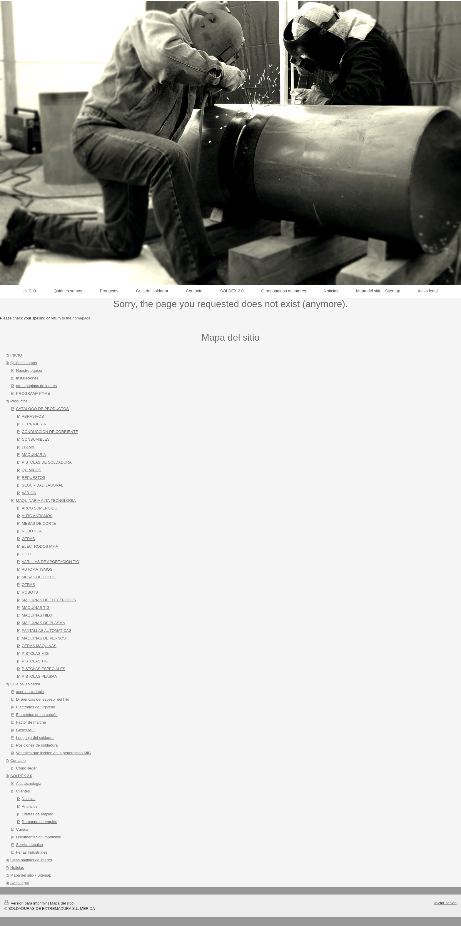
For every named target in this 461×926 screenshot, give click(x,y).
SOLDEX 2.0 (21, 776)
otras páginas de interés (36, 386)
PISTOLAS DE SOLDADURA (47, 462)
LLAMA (28, 447)
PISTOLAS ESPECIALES (43, 669)
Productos (19, 401)
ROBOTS (30, 592)
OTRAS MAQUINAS (39, 646)
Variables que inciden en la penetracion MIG (53, 753)
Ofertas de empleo (37, 814)
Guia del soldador (25, 684)
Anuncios (29, 806)
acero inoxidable (30, 691)
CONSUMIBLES (36, 439)
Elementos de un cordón (37, 714)
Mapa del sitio (62, 903)
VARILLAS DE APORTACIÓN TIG (50, 561)
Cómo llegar (26, 768)
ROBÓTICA (32, 531)
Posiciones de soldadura (37, 745)
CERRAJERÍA (34, 424)
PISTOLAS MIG (35, 653)
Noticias (28, 799)
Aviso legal (19, 883)
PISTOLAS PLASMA (39, 676)
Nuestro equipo (29, 370)
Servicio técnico (29, 844)
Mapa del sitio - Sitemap (30, 875)
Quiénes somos (23, 363)
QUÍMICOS (31, 470)
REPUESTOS (33, 477)
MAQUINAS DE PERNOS (44, 638)
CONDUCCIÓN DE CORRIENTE (50, 431)
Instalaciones (27, 378)
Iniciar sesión (445, 903)
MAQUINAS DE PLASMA (43, 623)
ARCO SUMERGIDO (39, 508)
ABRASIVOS (33, 416)
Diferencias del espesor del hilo (42, 699)
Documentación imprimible (38, 837)
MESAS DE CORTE (39, 523)
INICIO (16, 355)
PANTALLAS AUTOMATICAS (46, 630)
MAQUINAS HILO (37, 615)
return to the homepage (71, 318)
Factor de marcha (31, 722)
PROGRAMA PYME (33, 393)
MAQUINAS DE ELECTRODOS (49, 600)
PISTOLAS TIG (35, 661)
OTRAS (28, 539)
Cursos (22, 829)
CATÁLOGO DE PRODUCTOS (42, 409)
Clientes (23, 791)
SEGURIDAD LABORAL (42, 485)
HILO (26, 554)
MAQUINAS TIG (35, 607)
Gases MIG (26, 730)
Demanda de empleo (39, 822)
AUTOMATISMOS (37, 516)
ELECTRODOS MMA (40, 546)
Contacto (18, 760)
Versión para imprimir (26, 903)
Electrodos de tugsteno (35, 707)
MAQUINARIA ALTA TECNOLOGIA (46, 500)
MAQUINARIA (34, 454)
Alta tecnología (28, 783)
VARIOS (29, 493)
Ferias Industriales (31, 852)
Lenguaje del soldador (35, 737)
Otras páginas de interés (31, 860)
